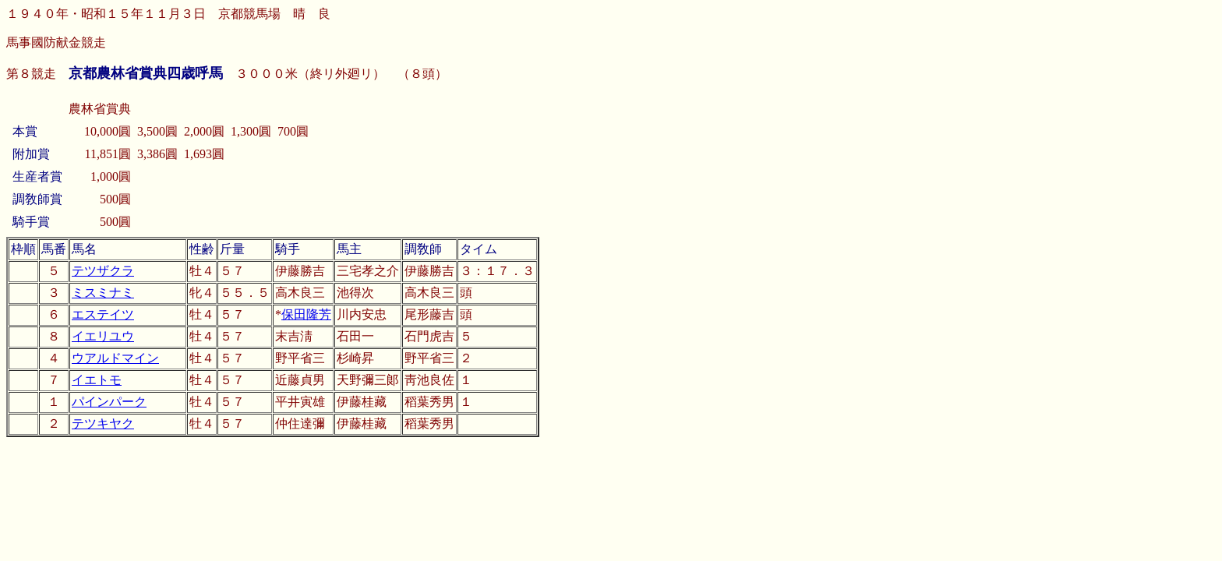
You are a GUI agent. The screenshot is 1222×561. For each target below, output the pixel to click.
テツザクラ (103, 270)
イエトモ (97, 379)
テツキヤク (103, 423)
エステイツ (103, 314)
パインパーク (109, 401)
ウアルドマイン (115, 358)
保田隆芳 (306, 314)
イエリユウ (103, 336)
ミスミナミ (103, 292)
